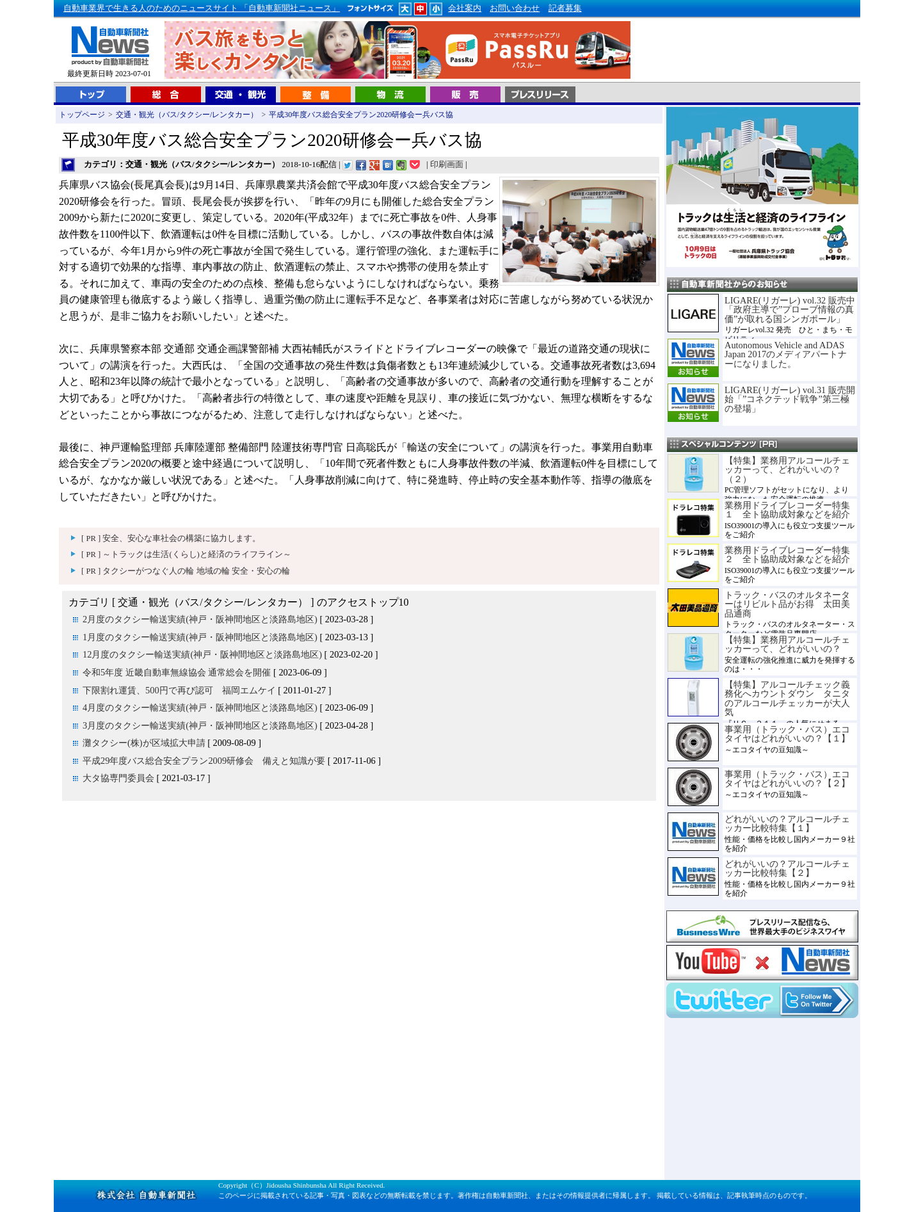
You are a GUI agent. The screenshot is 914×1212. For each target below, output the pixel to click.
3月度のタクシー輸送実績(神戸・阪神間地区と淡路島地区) (200, 725)
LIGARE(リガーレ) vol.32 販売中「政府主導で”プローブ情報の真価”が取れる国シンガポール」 (790, 309)
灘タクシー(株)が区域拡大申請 (144, 743)
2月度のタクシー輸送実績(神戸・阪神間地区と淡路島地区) (200, 619)
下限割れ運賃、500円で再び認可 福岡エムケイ (179, 690)
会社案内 (464, 8)
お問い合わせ (515, 8)
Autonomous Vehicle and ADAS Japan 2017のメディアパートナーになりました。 (786, 354)
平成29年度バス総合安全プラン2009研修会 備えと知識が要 (204, 760)
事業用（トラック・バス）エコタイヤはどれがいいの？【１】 (787, 733)
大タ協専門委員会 (118, 778)
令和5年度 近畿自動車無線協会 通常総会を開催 (177, 672)
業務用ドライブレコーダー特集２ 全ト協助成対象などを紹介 (787, 554)
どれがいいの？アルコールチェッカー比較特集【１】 (787, 823)
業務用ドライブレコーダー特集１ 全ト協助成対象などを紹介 (787, 509)
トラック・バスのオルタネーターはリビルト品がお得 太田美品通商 (787, 604)
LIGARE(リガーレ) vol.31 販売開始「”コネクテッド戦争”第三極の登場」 (790, 399)
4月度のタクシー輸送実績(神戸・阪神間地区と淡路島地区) (200, 707)
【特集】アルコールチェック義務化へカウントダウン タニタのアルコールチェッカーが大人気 (787, 698)
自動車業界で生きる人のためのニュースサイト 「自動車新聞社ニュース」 (201, 8)
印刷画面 (446, 164)
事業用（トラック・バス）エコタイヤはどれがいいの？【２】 (787, 778)
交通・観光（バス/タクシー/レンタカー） (187, 114)
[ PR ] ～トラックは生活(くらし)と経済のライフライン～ (186, 554)
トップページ (82, 114)
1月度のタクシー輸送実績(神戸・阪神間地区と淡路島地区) (200, 637)
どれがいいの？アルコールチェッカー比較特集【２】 (787, 868)
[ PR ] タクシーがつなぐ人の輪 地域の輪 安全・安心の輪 (185, 571)
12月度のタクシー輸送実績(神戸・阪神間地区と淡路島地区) (202, 654)
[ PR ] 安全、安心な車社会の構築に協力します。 (171, 538)
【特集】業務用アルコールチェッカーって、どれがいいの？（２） (787, 469)
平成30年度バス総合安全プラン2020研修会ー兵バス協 (361, 114)
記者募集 (565, 8)
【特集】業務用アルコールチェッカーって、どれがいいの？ (787, 644)
